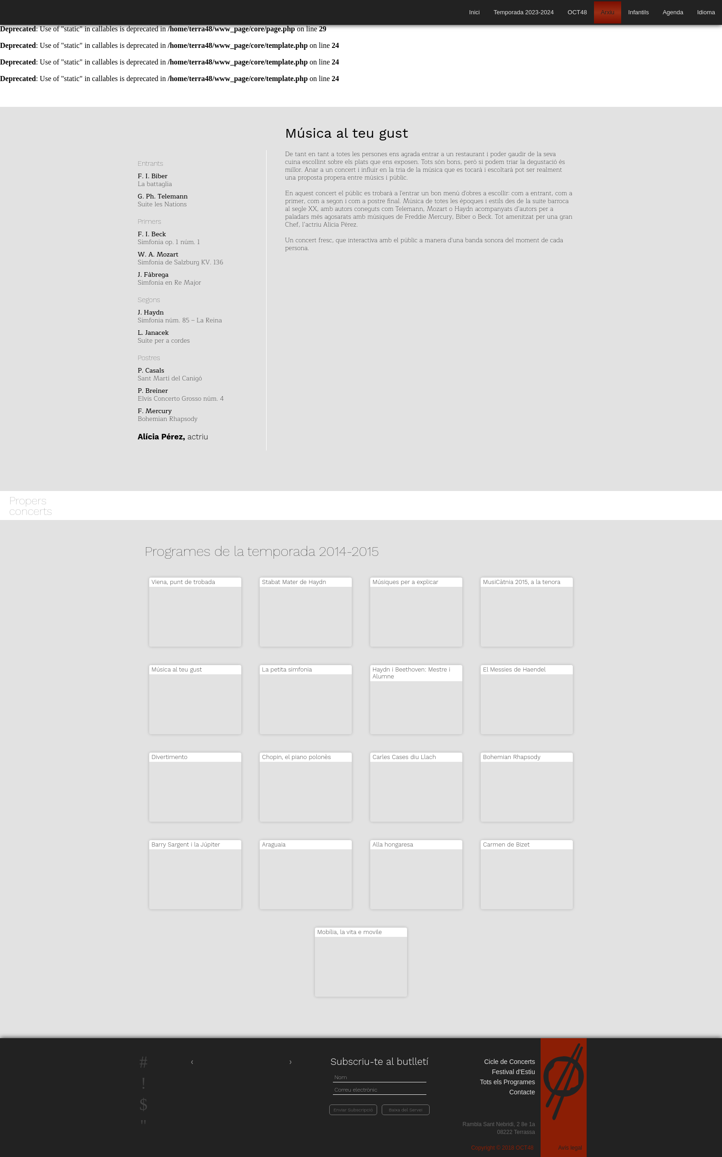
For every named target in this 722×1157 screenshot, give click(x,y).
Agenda (673, 12)
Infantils (638, 12)
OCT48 (577, 12)
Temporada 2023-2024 (524, 12)
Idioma (706, 12)
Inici (474, 12)
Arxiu (608, 12)
